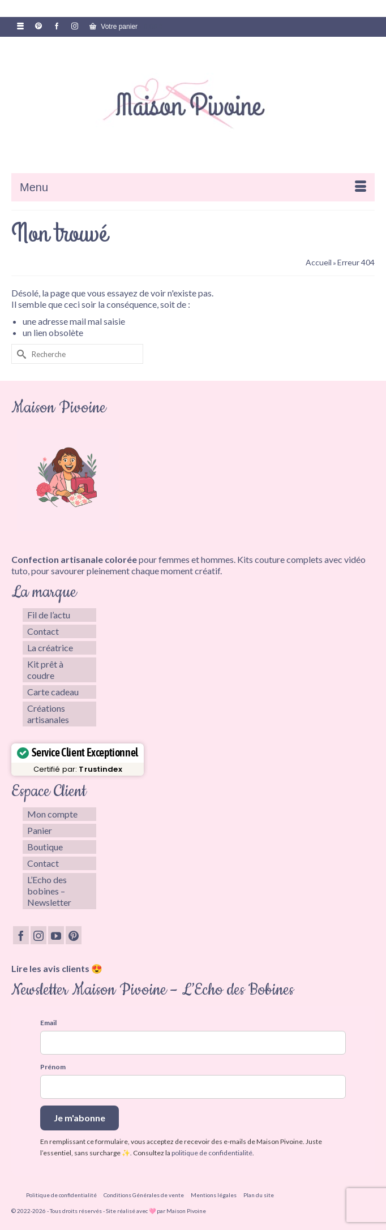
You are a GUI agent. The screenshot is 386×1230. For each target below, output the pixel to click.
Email (48, 1022)
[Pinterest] (74, 935)
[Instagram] (38, 935)
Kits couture (261, 559)
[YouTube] (56, 935)
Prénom (53, 1067)
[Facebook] (21, 935)
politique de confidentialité (211, 1153)
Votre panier (125, 27)
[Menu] (193, 187)
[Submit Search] (19, 354)
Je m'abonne (79, 1117)
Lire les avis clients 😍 (56, 968)
